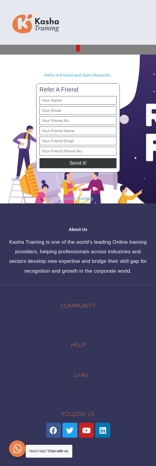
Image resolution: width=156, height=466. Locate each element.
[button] (78, 48)
